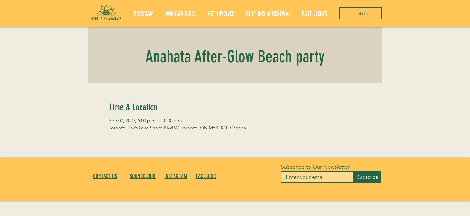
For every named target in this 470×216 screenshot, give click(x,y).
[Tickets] (360, 14)
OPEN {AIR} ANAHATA (106, 18)
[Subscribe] (367, 177)
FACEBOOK (206, 176)
